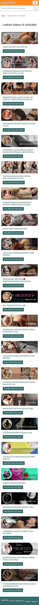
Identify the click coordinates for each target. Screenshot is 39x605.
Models (27, 601)
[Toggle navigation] (35, 3)
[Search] (19, 8)
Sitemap (34, 601)
